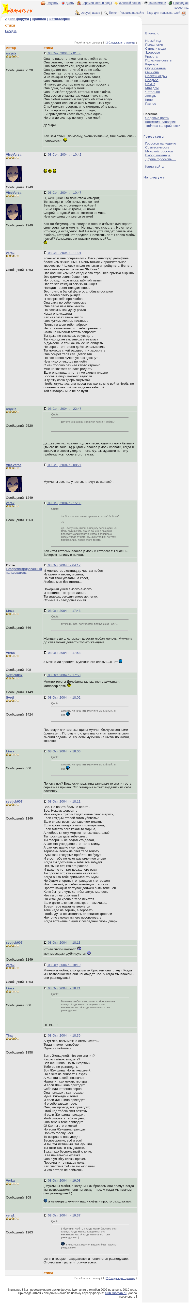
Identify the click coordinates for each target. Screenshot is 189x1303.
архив (96, 13)
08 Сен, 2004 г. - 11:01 (64, 253)
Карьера (151, 64)
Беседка (10, 31)
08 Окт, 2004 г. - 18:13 (63, 942)
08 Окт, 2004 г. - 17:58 (63, 653)
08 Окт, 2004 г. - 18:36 (63, 1035)
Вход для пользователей (166, 13)
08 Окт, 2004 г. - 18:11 (63, 801)
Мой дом (151, 88)
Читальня (152, 92)
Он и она (152, 72)
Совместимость (157, 147)
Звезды (150, 96)
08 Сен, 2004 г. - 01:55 (64, 53)
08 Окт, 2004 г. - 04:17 (63, 565)
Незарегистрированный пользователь (24, 570)
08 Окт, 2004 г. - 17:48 (63, 611)
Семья (150, 84)
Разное (150, 103)
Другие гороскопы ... (160, 159)
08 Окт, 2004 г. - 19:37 (63, 1215)
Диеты (70, 3)
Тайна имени (157, 3)
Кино (149, 100)
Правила (39, 19)
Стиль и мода (155, 48)
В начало (152, 33)
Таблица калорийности (162, 126)
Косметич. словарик (160, 122)
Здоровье (152, 52)
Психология (154, 44)
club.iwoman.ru (115, 1293)
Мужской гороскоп (159, 151)
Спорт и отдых (156, 76)
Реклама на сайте (132, 13)
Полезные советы (158, 60)
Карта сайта (154, 166)
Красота (151, 56)
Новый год (153, 41)
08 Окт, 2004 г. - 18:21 (63, 988)
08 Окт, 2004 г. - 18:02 (63, 697)
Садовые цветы (157, 118)
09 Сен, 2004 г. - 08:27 (64, 465)
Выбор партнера (157, 155)
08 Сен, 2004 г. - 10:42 (64, 154)
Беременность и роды (96, 3)
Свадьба (151, 80)
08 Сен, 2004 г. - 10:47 (64, 192)
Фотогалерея (59, 19)
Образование (155, 68)
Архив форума (17, 19)
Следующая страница (122, 42)
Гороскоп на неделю (160, 143)
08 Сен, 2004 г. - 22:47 (64, 408)
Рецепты (52, 3)
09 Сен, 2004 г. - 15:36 (64, 503)
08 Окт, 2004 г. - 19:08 (63, 1180)
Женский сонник (130, 3)
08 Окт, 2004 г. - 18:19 (63, 965)
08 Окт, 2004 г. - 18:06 (63, 751)
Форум (85, 13)
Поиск (113, 13)
